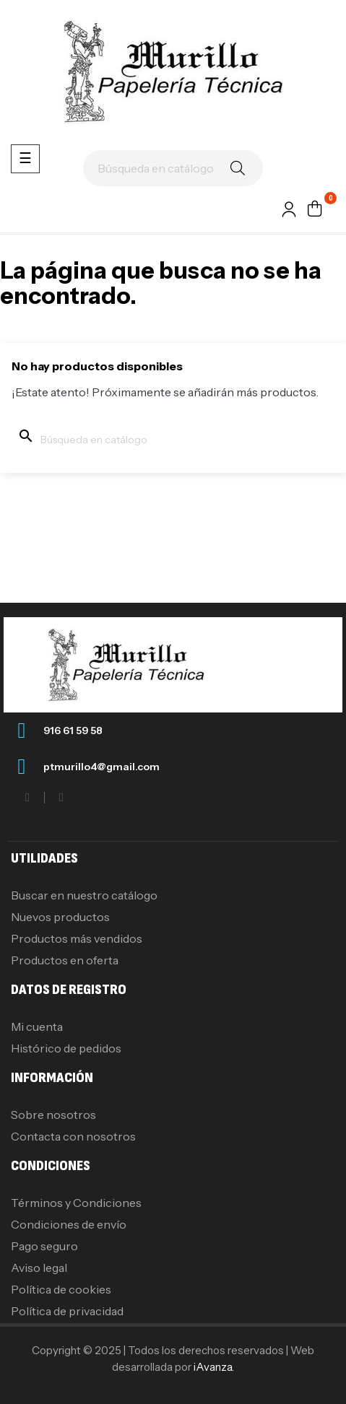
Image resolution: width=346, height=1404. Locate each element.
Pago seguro (44, 1246)
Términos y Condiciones (76, 1202)
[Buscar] (173, 168)
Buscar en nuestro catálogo (84, 895)
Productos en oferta (64, 960)
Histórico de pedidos (66, 1048)
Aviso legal (39, 1267)
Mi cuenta (37, 1026)
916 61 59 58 (73, 730)
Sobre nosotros (53, 1114)
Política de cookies (61, 1289)
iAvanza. (214, 1367)
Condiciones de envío (68, 1224)
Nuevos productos (60, 917)
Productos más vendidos (76, 938)
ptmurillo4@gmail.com (101, 766)
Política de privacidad (67, 1311)
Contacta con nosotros (73, 1136)
